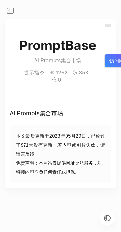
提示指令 (34, 72)
